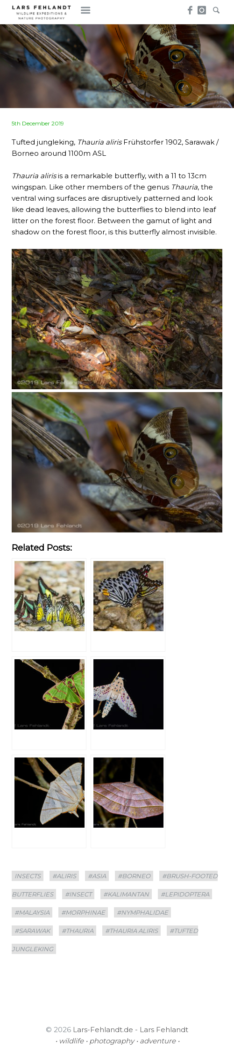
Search (215, 7)
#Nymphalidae (142, 912)
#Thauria (77, 930)
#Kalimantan (126, 894)
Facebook (189, 7)
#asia (97, 876)
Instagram (202, 7)
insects (27, 876)
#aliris (64, 876)
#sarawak (32, 930)
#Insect (78, 894)
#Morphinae (83, 912)
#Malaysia (32, 912)
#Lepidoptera (185, 894)
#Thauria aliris (131, 930)
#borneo (134, 876)
